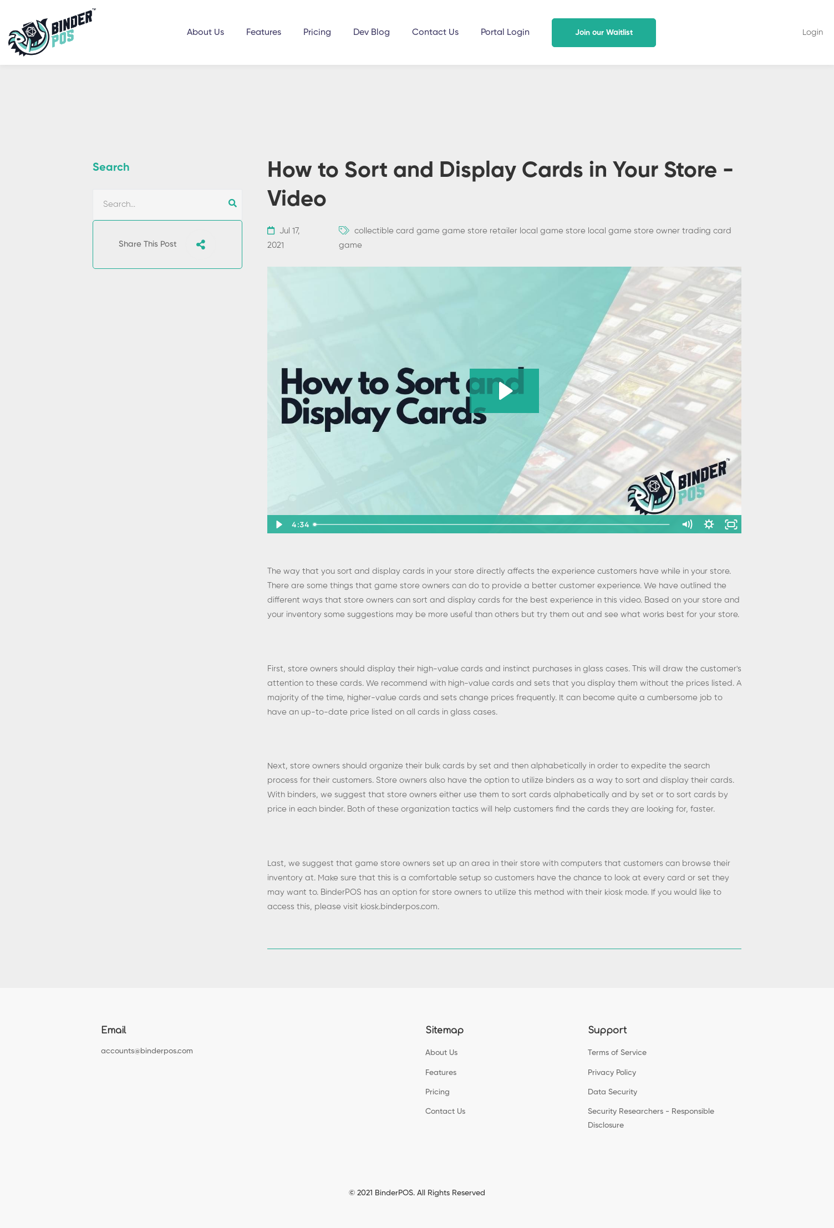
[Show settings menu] (709, 524)
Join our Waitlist (604, 33)
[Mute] (686, 524)
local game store (553, 231)
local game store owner (634, 231)
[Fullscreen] (731, 524)
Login (812, 32)
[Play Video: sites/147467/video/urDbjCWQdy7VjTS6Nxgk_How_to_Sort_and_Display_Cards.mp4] (504, 391)
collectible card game (397, 231)
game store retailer (479, 231)
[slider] (492, 524)
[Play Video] (278, 524)
